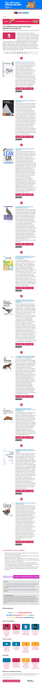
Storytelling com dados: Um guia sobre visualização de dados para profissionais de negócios (25, 450)
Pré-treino (19, 617)
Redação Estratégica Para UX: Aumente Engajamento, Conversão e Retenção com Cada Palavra (25, 301)
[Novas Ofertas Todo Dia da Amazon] (21, 4)
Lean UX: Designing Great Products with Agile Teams (24, 149)
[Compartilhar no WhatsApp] (10, 53)
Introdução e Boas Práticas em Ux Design (24, 62)
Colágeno (31, 615)
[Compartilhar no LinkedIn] (18, 53)
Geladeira (9, 615)
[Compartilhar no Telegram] (20, 53)
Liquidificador (28, 617)
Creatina (15, 612)
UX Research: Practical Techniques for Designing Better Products (24, 207)
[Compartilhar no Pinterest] (23, 53)
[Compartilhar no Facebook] (13, 53)
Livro (10, 612)
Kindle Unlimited (26, 558)
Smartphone (18, 615)
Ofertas (20, 88)
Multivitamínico (25, 612)
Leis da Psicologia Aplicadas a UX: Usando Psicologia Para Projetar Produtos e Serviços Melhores (25, 257)
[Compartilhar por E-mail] (28, 53)
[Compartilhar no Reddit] (25, 53)
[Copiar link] (30, 53)
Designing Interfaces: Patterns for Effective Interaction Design (25, 503)
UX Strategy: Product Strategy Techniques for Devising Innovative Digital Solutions (25, 356)
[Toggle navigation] (4, 13)
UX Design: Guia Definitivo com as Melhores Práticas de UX (25, 101)
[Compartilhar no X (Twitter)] (15, 53)
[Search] (19, 17)
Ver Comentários (18, 91)
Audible (6, 564)
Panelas (25, 615)
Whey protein (11, 617)
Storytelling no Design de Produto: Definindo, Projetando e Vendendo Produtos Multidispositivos (25, 410)
